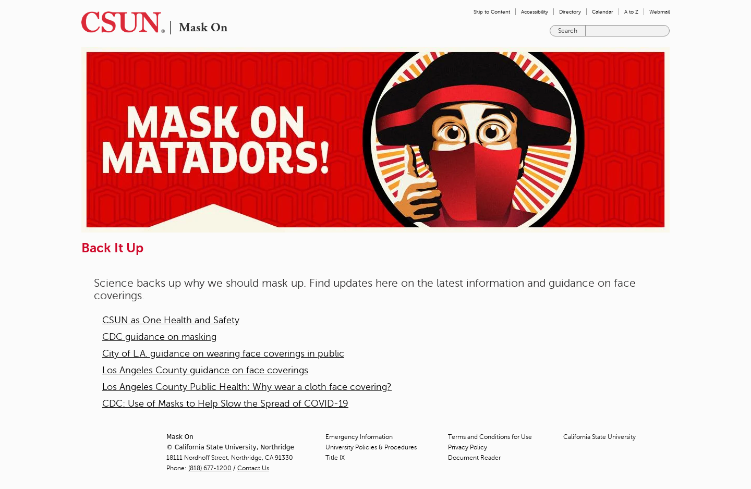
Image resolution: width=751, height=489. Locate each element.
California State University (599, 437)
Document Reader (474, 457)
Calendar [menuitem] (602, 12)
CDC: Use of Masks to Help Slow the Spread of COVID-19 (225, 403)
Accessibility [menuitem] (534, 12)
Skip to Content (492, 12)
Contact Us (253, 468)
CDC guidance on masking (159, 337)
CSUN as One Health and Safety (170, 320)
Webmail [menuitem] (659, 12)
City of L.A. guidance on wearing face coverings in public (223, 353)
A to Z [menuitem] (631, 12)
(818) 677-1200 (210, 468)
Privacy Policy (467, 447)
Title (335, 457)
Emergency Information (359, 437)
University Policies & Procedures (371, 447)
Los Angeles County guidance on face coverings (205, 370)
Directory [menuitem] (570, 12)
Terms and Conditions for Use (490, 437)
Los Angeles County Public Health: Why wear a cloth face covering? (247, 387)
